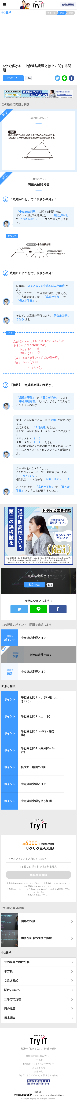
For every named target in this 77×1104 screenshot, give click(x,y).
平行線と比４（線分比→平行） (37, 750)
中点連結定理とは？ (33, 637)
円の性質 (9, 1008)
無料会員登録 (68, 4)
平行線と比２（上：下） (36, 716)
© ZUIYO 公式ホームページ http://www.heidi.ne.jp (39, 1093)
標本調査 (9, 1017)
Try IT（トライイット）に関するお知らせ (38, 1075)
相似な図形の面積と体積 (36, 938)
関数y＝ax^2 (12, 989)
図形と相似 (8, 686)
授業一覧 (38, 1071)
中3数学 (6, 952)
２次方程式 (11, 980)
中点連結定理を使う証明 (36, 801)
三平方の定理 (12, 999)
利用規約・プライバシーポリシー (38, 1064)
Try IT (39, 4)
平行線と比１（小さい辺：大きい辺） (39, 699)
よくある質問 (38, 1068)
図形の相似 (28, 921)
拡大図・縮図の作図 (33, 767)
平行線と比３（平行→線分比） (37, 733)
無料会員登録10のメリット (38, 1056)
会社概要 (38, 1060)
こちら (31, 895)
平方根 (8, 971)
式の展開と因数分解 (16, 962)
